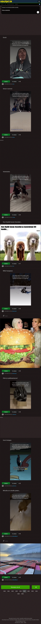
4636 (28, 591)
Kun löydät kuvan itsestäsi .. (12, 222)
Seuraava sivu (15, 587)
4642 (4, 591)
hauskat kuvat (10, 4)
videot (16, 4)
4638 (20, 591)
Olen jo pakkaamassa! (10, 378)
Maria (13, 137)
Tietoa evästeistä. (6, 10)
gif (5, 4)
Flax (13, 266)
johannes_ (14, 485)
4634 (36, 591)
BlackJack (14, 311)
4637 (24, 591)
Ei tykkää (14, 81)
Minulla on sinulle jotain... (11, 490)
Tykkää (5, 81)
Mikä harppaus (8, 271)
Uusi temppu (7, 440)
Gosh (4, 37)
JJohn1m (14, 414)
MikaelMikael (15, 536)
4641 (8, 591)
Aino (13, 83)
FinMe (13, 217)
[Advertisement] (20, 25)
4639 (16, 591)
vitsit (2, 4)
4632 (22, 593)
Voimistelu (6, 171)
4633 (18, 593)
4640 (12, 591)
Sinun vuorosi (7, 88)
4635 (32, 591)
